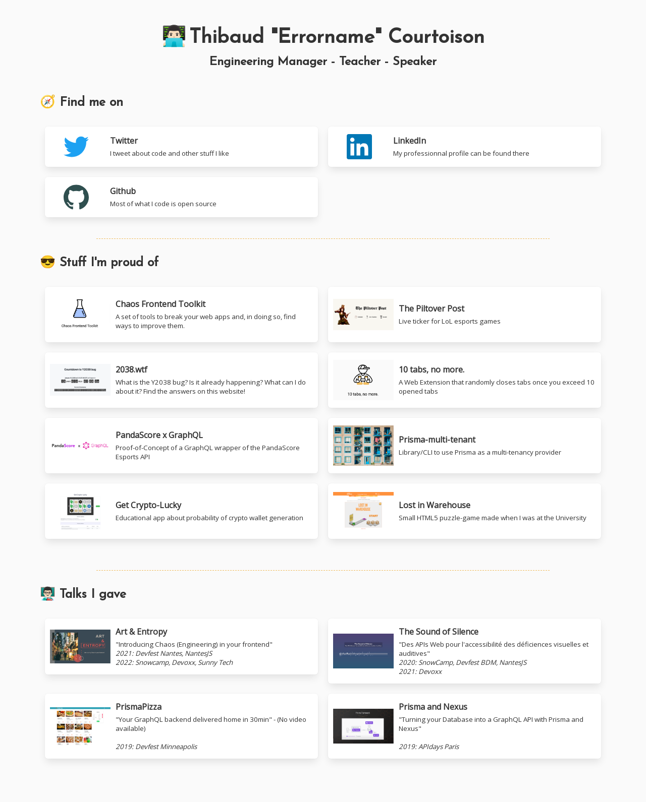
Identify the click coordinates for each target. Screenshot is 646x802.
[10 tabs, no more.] (181, 380)
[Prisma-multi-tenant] (464, 445)
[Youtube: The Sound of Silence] (464, 651)
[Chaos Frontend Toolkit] (181, 314)
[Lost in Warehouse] (464, 511)
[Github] (181, 197)
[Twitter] (181, 147)
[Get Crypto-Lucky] (181, 511)
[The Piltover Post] (464, 314)
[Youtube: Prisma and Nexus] (464, 726)
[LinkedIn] (464, 147)
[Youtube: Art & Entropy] (181, 651)
